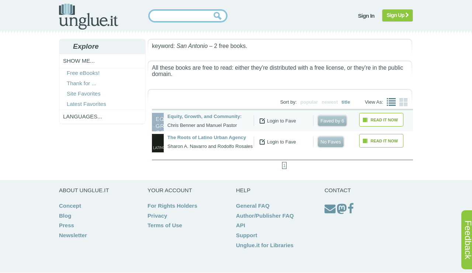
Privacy (157, 215)
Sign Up (398, 15)
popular (309, 102)
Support (246, 235)
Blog (65, 215)
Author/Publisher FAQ (265, 215)
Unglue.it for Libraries (265, 245)
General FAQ (253, 206)
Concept (70, 206)
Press (66, 225)
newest (330, 102)
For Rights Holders (172, 206)
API (240, 225)
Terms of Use (165, 225)
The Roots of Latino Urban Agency (206, 137)
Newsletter (73, 235)
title (345, 102)
